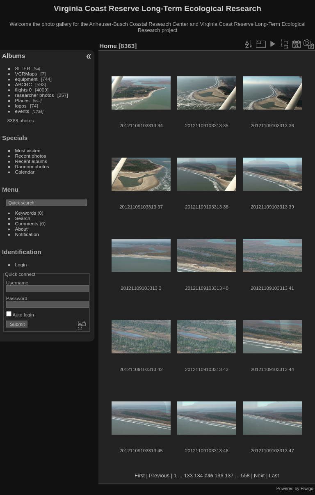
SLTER (22, 68)
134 (198, 475)
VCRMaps (26, 73)
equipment (26, 79)
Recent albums (31, 161)
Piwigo (307, 488)
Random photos (32, 166)
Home (108, 45)
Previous (159, 475)
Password (16, 298)
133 (188, 475)
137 (229, 475)
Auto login (20, 314)
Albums (13, 55)
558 (245, 475)
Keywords (26, 212)
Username (17, 282)
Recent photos (30, 155)
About (21, 228)
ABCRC (23, 84)
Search (22, 218)
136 (219, 475)
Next (259, 475)
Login (21, 264)
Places (22, 100)
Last (274, 475)
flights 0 (23, 89)
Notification (27, 234)
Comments (27, 223)
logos (21, 105)
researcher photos (34, 95)
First (140, 475)
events (22, 111)
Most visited (28, 150)
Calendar (25, 171)
